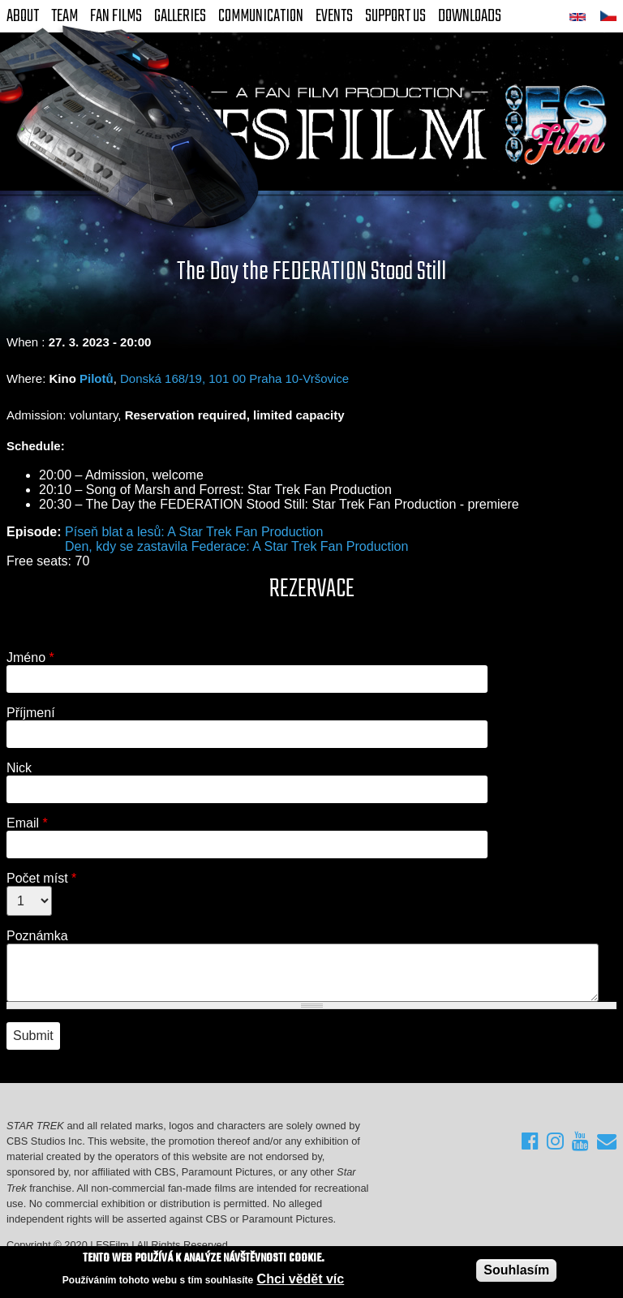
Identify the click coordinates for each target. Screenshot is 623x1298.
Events (334, 16)
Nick (19, 768)
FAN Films (116, 16)
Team (64, 16)
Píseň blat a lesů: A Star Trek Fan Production (194, 532)
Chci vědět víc (301, 1280)
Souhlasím (516, 1270)
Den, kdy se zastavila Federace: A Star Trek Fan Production (236, 546)
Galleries (180, 16)
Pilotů (96, 378)
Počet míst (41, 878)
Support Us (395, 16)
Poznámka (37, 936)
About (22, 16)
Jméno (30, 657)
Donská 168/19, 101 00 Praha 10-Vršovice (234, 378)
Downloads (469, 16)
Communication (260, 16)
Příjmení (30, 713)
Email (27, 823)
